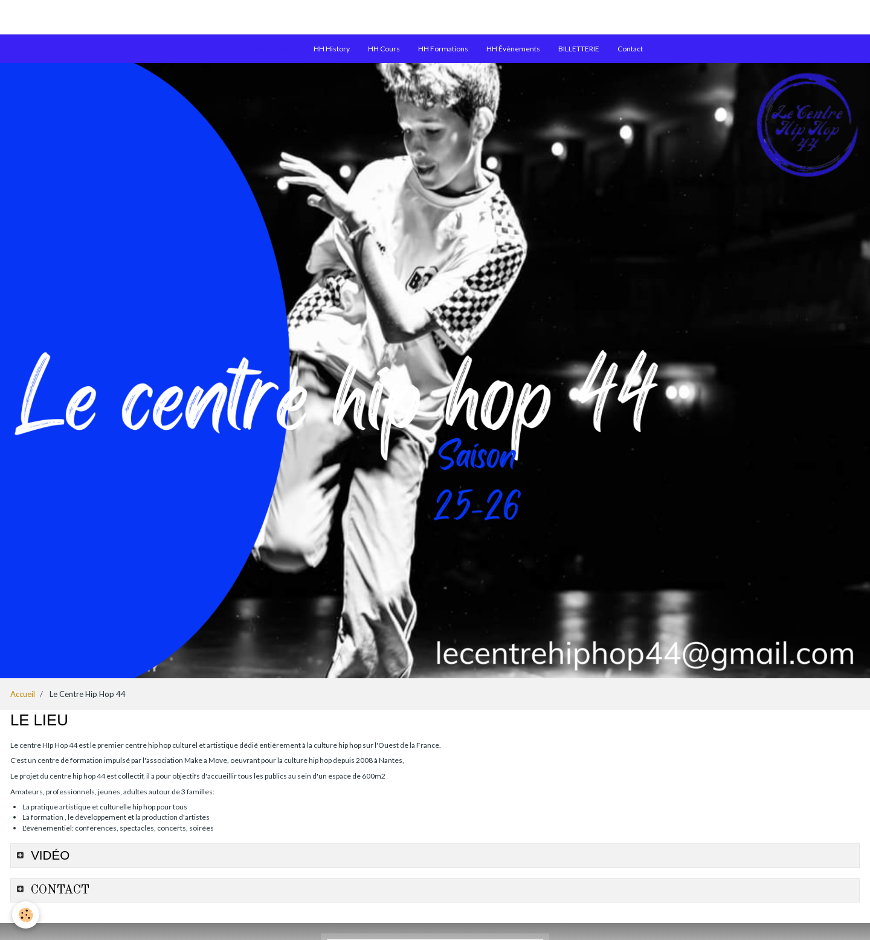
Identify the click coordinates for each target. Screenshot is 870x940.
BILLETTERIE (578, 48)
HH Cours (384, 48)
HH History (332, 48)
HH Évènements (513, 48)
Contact (630, 48)
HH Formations (443, 48)
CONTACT (58, 890)
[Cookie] (25, 915)
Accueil (22, 694)
